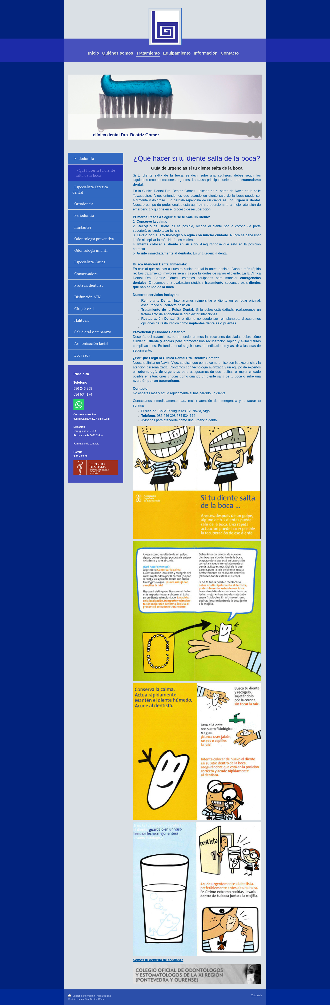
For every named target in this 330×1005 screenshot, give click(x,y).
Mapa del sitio (104, 995)
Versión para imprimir (82, 995)
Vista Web (256, 995)
